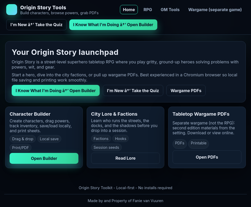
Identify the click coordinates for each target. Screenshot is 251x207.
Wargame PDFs (186, 90)
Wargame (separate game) (215, 9)
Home (129, 9)
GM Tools (170, 9)
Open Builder (44, 158)
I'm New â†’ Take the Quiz (36, 24)
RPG (148, 9)
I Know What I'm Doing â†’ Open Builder (113, 24)
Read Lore (126, 158)
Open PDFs (207, 157)
